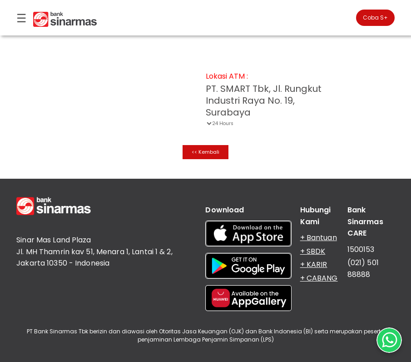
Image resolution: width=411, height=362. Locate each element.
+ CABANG (319, 278)
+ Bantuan (318, 237)
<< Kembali (205, 152)
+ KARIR (313, 264)
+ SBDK (313, 251)
